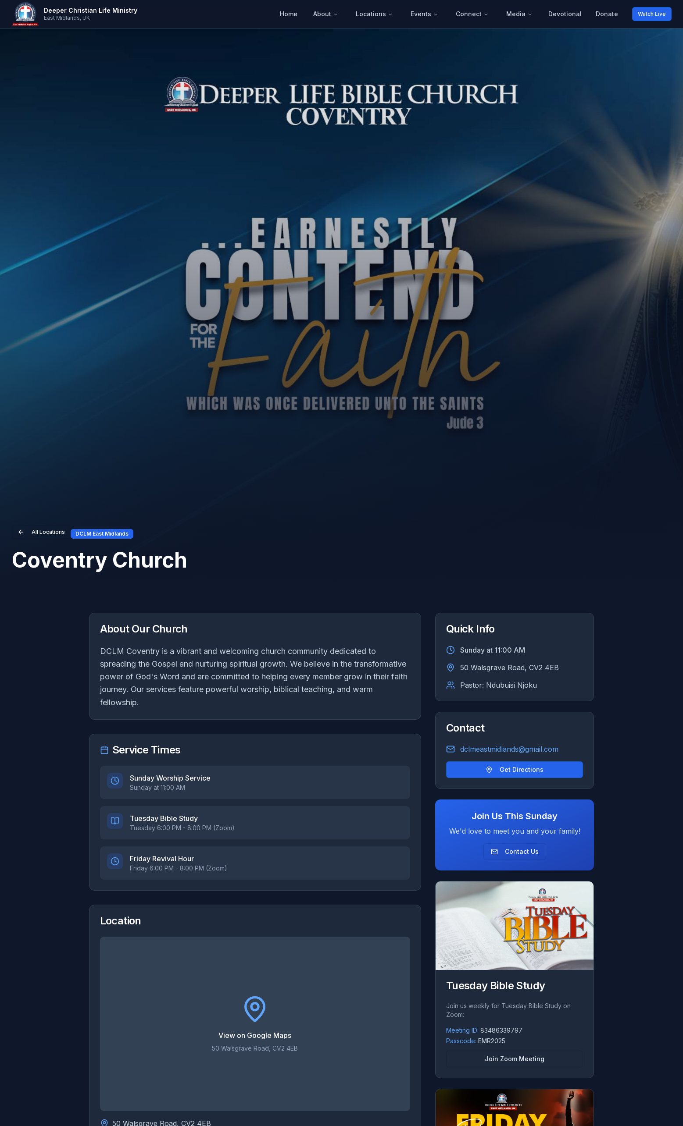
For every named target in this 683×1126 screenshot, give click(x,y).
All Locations (41, 532)
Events (424, 14)
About (325, 14)
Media (519, 14)
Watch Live (652, 14)
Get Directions (515, 769)
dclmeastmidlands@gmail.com (509, 749)
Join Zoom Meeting (514, 1058)
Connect (472, 14)
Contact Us (515, 851)
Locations (374, 14)
